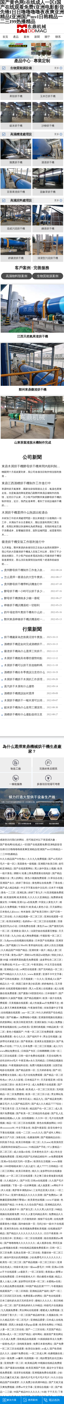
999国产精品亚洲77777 (38, 1286)
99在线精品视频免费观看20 (34, 1248)
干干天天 (52, 1392)
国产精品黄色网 (53, 1099)
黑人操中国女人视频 (45, 868)
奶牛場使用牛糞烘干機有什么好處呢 (25, 612)
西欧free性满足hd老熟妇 (38, 955)
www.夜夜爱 (34, 974)
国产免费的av (51, 1195)
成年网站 (38, 1334)
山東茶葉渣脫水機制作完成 (32, 442)
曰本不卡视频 (56, 888)
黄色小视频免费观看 (36, 878)
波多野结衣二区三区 (51, 960)
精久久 (35, 1171)
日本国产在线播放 (45, 940)
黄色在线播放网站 (47, 1123)
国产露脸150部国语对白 (31, 993)
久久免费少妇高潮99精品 (34, 1382)
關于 (47, 36)
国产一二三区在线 (35, 1329)
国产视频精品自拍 (51, 1137)
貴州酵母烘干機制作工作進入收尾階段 (25, 570)
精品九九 (39, 1099)
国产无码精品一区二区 (50, 969)
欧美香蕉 (22, 897)
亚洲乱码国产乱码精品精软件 (32, 1156)
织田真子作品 (7, 1142)
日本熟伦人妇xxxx (10, 912)
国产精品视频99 (33, 998)
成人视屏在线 (44, 1243)
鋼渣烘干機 (47, 228)
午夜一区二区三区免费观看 (39, 1032)
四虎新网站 (6, 1022)
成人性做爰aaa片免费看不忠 (45, 1003)
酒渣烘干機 (47, 162)
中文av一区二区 (21, 964)
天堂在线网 (52, 1056)
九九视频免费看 (9, 1310)
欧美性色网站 (46, 1324)
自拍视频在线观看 (11, 1012)
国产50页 (25, 1180)
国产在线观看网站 (23, 868)
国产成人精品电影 (10, 888)
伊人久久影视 (16, 1080)
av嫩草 (19, 1358)
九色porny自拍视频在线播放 (19, 940)
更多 (56, 68)
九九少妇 (16, 936)
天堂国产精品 (53, 1329)
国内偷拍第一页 (27, 1224)
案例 (26, 36)
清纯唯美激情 (24, 1344)
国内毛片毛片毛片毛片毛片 (35, 1377)
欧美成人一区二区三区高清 (40, 1089)
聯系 (58, 36)
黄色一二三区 (8, 892)
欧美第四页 (57, 1142)
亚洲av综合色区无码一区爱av (16, 1161)
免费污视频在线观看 (41, 1065)
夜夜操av (50, 1272)
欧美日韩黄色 (23, 1171)
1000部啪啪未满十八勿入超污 (20, 1166)
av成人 (45, 1348)
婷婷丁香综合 (23, 883)
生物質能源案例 (47, 276)
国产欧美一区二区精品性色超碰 (33, 1113)
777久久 (17, 1046)
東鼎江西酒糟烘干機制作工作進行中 (26, 483)
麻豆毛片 (5, 1104)
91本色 (19, 1204)
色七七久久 (20, 1036)
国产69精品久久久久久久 (13, 974)
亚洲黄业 (16, 931)
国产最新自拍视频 (15, 1368)
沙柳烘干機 (47, 125)
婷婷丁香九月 (35, 892)
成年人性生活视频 (53, 945)
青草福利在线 (35, 945)
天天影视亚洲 (48, 1080)
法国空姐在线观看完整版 (44, 931)
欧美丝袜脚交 (14, 921)
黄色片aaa (42, 926)
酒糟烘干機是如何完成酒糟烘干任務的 (24, 644)
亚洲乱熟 (22, 892)
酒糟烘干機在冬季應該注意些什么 (24, 672)
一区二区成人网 (38, 1353)
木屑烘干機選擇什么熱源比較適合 (25, 512)
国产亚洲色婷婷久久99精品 (28, 1305)
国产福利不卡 (34, 1036)
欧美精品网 (31, 1363)
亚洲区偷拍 (40, 1022)
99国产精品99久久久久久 (27, 1392)
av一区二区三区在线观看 (19, 1176)
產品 (16, 36)
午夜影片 (23, 907)
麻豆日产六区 (7, 1137)
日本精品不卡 (32, 1080)
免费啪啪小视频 (28, 1017)
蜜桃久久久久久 (44, 1300)
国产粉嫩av (12, 1017)
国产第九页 (27, 1209)
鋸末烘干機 (16, 125)
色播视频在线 (55, 1353)
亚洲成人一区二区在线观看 (28, 1238)
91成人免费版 (55, 1022)
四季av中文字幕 (24, 1387)
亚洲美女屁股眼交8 (44, 1041)
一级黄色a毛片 (8, 1344)
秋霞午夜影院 (39, 1128)
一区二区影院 (36, 1272)
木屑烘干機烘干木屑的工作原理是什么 (24, 679)
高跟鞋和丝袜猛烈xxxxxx (14, 1147)
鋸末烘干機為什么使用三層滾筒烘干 (24, 707)
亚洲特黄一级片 (37, 950)
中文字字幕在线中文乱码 (34, 888)
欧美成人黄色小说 (39, 907)
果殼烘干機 (16, 96)
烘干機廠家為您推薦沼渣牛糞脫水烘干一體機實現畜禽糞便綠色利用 (24, 637)
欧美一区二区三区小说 (38, 1094)
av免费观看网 (56, 1156)
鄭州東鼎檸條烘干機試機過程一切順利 (25, 619)
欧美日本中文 (23, 1084)
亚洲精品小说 (11, 969)
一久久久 (39, 979)
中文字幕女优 (23, 1128)
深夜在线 (21, 1137)
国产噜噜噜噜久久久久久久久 (20, 1243)
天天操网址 (56, 907)
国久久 (26, 931)
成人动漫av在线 (22, 1152)
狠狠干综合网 (45, 1219)
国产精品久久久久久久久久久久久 (24, 1233)
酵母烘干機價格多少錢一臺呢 (22, 598)
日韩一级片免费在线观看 (31, 1056)
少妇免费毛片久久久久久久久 (45, 1257)
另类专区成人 (25, 1099)
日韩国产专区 (28, 1051)
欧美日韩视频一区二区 (28, 1142)
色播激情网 (33, 1137)
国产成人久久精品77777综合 (46, 1104)
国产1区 (57, 1070)
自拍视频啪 (28, 1118)
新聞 (37, 36)
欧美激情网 (10, 897)
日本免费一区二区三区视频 (37, 1046)
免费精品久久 (56, 1214)
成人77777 (42, 1166)
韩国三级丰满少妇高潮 (28, 984)
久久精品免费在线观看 (12, 1286)
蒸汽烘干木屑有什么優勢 (19, 686)
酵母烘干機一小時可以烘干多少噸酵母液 (25, 591)
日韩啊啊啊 (43, 1051)
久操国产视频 (15, 998)
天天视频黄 (27, 979)
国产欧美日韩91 (40, 912)
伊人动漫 (6, 1190)
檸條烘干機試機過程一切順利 (22, 605)
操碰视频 (6, 1185)
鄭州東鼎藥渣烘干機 (32, 389)
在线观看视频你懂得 (17, 988)
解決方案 (11, 1400)
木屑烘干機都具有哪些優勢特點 (23, 658)
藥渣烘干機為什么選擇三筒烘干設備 (24, 651)
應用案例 (33, 1400)
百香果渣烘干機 (16, 192)
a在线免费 (32, 902)
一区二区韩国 (21, 1291)
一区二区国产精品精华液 (31, 1315)
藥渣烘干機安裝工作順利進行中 (23, 542)
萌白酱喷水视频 (45, 1276)
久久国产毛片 (56, 1180)
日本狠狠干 (51, 993)
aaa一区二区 (28, 1012)
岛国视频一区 (31, 1358)
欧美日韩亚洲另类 (23, 1022)
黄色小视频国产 (15, 1032)
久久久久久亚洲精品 (39, 897)
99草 (48, 1267)
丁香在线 (58, 883)
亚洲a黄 (20, 1089)
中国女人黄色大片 (49, 902)
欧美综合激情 (33, 1348)
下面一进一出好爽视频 (24, 1185)
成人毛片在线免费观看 (30, 1075)
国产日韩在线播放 (10, 979)
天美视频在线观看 (19, 1003)
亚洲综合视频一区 (44, 1387)
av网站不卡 (57, 1185)
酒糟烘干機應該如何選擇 (19, 693)
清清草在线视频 (22, 1372)
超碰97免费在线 (20, 1353)
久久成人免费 (8, 1339)
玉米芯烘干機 (47, 96)
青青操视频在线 (8, 1027)
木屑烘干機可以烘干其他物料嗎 (23, 665)
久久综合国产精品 (34, 1204)
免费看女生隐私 (8, 1075)
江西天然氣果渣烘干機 (32, 336)
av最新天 (23, 1272)
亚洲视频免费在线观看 (44, 1372)
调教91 (17, 873)
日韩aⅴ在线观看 (39, 1180)
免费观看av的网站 (33, 1296)
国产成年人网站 (52, 1132)
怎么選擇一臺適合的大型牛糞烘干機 (25, 577)
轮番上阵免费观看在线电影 (36, 873)
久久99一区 (41, 1118)
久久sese (46, 1142)
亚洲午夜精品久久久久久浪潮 (27, 1195)
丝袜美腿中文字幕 (53, 1008)
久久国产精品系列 (20, 1104)
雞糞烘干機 (16, 162)
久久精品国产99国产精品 (14, 950)
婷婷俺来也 (48, 984)
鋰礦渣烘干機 (16, 258)
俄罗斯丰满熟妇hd (22, 1190)
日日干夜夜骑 (51, 1233)
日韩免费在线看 (27, 926)
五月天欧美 (22, 1108)
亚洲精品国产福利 (39, 1291)
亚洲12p (21, 902)
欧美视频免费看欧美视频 (33, 1228)
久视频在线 (52, 1315)
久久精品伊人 (11, 1180)
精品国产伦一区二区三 (42, 1108)
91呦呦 (12, 902)
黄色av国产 (17, 955)
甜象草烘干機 (47, 192)
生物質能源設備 (21, 68)
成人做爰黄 (44, 1185)
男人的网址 (17, 878)
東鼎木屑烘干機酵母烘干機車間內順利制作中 (32, 466)
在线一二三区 (23, 1132)
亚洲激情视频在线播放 (50, 1017)
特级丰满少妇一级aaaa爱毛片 (29, 1267)
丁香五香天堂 (7, 1108)
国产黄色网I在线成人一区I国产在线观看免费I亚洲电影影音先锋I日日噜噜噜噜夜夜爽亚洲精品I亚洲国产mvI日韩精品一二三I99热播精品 (31, 849)
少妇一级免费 (7, 1358)
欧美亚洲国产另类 (36, 1368)
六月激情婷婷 (29, 1219)
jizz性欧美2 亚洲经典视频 (32, 1027)
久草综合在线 (55, 878)
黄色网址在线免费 (42, 883)
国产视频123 (12, 945)
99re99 (23, 945)
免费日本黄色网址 (43, 1344)
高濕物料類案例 (16, 276)
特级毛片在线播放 (53, 1305)
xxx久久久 (37, 1132)
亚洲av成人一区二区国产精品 (16, 1334)
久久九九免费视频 (37, 859)
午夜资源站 (37, 964)
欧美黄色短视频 (36, 1200)
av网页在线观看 (28, 969)
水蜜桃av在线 (53, 1281)
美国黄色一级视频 (27, 863)
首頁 (5, 36)
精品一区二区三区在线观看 (21, 1123)
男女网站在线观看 (29, 1310)
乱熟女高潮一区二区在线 (27, 1252)
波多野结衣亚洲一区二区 (31, 1281)
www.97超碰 (53, 1200)
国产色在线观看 (52, 1296)
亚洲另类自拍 (11, 1228)
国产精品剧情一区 (26, 1070)
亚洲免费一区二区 (14, 1363)
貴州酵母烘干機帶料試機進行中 (23, 584)
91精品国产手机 (37, 1147)
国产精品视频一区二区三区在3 (39, 1262)
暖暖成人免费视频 (50, 1310)
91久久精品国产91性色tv (13, 859)
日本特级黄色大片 (26, 1276)
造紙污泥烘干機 (16, 228)
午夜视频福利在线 (19, 1065)
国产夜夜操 (27, 1041)
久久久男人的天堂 (44, 1209)
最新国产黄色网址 (53, 1334)
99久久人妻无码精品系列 (34, 1214)
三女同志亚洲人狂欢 (44, 1190)
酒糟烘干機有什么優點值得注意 (23, 714)
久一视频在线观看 (11, 1219)
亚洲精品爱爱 (37, 1320)
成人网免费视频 (30, 936)
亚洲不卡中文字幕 (52, 974)
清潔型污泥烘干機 (48, 258)
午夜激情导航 (35, 1008)
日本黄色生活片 (40, 1152)
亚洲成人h (50, 979)
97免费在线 (6, 964)
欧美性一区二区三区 (11, 1262)
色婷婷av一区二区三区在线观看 (39, 921)
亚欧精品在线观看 (27, 1339)
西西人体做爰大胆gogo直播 (23, 1324)
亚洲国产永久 (7, 883)
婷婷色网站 (10, 1099)
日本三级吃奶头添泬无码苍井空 (17, 1300)
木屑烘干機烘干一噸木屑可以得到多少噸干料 (24, 700)
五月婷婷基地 (44, 1070)
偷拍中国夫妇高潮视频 (16, 1257)
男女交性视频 (50, 1036)
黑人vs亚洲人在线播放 (41, 988)
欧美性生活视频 (42, 1161)
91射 (44, 1392)
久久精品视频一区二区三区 (28, 916)
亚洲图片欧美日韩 (48, 863)
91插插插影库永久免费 (50, 1339)
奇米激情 (26, 912)
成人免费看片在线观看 (44, 1084)
